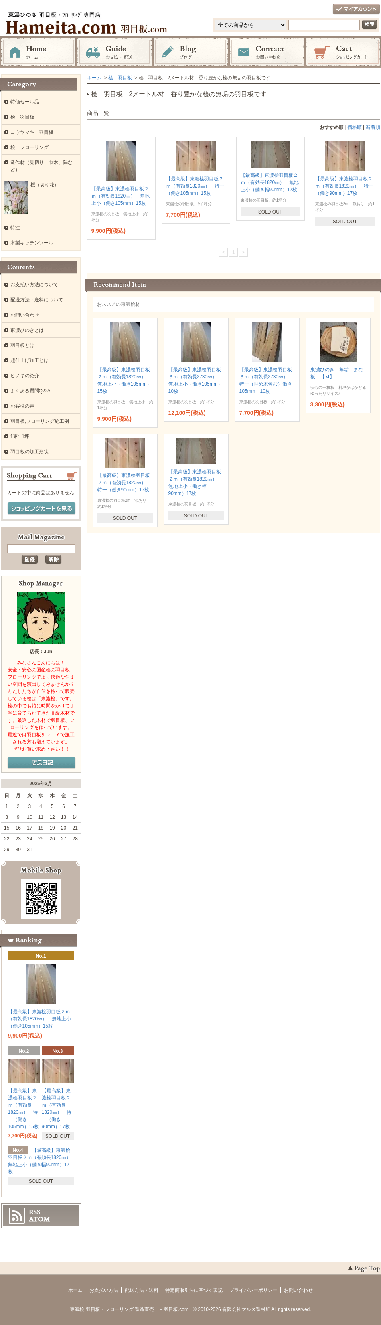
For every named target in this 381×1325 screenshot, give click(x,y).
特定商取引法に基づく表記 (194, 1290)
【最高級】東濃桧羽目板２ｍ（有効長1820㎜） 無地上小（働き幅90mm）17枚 (270, 182)
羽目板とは (22, 345)
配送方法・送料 (141, 1290)
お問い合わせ (266, 52)
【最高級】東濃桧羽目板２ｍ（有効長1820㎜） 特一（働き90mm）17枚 (344, 186)
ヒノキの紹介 (24, 375)
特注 (15, 227)
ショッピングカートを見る (41, 508)
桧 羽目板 (120, 78)
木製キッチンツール (31, 243)
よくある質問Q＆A (30, 391)
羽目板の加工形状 (29, 451)
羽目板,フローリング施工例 (39, 421)
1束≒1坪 (19, 436)
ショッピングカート (343, 52)
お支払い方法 (103, 1290)
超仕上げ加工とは (29, 360)
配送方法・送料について (36, 300)
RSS (34, 1212)
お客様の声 (22, 406)
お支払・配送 (114, 52)
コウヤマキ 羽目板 (31, 132)
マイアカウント (356, 9)
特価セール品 (24, 102)
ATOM (39, 1219)
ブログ (190, 52)
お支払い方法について (34, 284)
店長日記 (41, 763)
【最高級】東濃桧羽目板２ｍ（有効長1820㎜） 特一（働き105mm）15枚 (195, 186)
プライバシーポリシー (253, 1290)
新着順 (373, 127)
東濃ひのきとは (27, 330)
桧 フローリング (29, 147)
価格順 (354, 127)
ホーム (38, 52)
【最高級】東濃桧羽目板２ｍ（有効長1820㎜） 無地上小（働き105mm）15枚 (120, 196)
